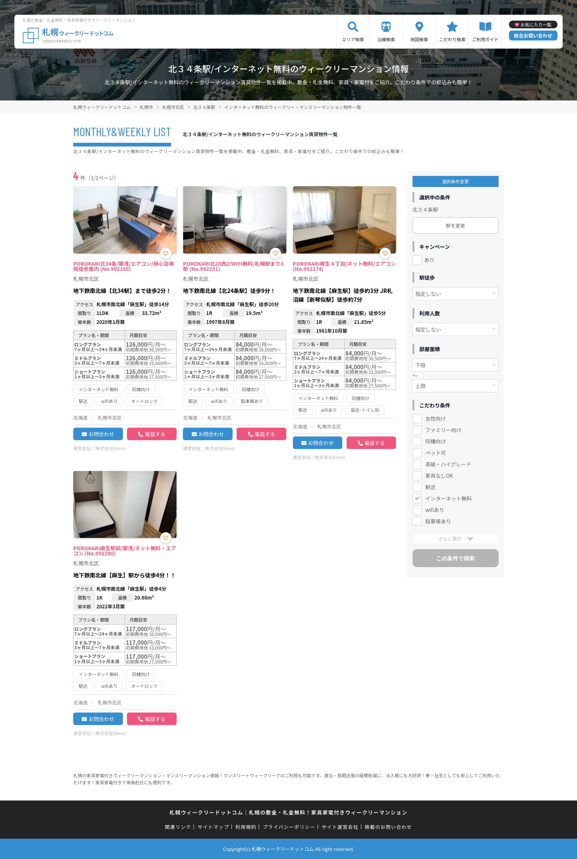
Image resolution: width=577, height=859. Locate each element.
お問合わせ (101, 434)
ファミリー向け (443, 430)
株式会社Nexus (110, 448)
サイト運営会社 (340, 826)
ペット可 (435, 452)
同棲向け (435, 441)
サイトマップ (213, 826)
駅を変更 (455, 225)
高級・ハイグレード (448, 464)
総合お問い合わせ (533, 35)
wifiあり (434, 509)
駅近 (430, 487)
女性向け (435, 418)
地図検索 (419, 39)
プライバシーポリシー (289, 826)
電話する (155, 434)
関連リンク (178, 826)
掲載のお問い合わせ (388, 826)
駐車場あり (438, 521)
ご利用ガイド (485, 39)
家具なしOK (439, 475)
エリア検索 (353, 39)
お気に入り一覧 (535, 24)
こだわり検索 (452, 39)
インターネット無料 (448, 498)
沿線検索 (386, 39)
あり (429, 260)
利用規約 (246, 826)
